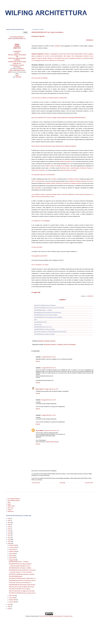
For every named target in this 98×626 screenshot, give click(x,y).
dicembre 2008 (13, 545)
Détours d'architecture (65, 170)
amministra (15, 65)
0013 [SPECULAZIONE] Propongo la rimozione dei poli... (22, 593)
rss (12, 38)
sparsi (17, 75)
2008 (9, 543)
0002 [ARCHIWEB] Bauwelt (15, 576)
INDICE (17, 44)
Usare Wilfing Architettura (14, 500)
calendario (20, 68)
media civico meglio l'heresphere (17, 58)
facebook (16, 38)
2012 (9, 535)
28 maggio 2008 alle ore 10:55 (51, 389)
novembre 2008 (13, 547)
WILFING (18, 77)
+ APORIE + (17, 46)
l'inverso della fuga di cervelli (17, 70)
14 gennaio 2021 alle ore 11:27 (51, 430)
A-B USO (17, 53)
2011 (9, 537)
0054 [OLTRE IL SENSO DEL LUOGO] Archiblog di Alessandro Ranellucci (50, 331)
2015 (9, 529)
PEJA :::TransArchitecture (38, 181)
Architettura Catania (50, 183)
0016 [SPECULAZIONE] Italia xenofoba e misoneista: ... (22, 574)
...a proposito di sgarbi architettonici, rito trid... (20, 566)
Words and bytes (38, 324)
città (17, 56)
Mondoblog (72, 344)
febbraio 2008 (12, 599)
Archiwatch (53, 179)
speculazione (17, 66)
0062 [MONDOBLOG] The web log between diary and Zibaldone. (48, 317)
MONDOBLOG (90, 296)
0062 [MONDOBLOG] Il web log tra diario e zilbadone (46, 314)
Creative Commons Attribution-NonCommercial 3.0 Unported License (55, 616)
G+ (25, 38)
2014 (9, 531)
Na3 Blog (58, 183)
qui (35, 479)
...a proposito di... (17, 51)
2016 (9, 526)
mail (9, 38)
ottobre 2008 (12, 549)
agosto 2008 (12, 553)
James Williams (40, 430)
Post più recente (36, 482)
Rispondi (38, 361)
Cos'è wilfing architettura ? (17, 37)
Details (74, 170)
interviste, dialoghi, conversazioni (17, 54)
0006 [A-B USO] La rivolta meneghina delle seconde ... (22, 586)
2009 (9, 541)
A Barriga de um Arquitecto (63, 165)
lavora (22, 65)
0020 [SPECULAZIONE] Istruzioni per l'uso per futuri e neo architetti (49, 307)
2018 (9, 524)
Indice (9, 502)
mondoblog (17, 60)
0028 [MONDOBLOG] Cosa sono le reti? (43, 326)
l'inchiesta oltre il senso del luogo (17, 61)
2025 (9, 520)
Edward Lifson (66, 168)
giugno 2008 (12, 557)
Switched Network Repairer (52, 441)
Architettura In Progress (74, 181)
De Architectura (65, 183)
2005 (9, 608)
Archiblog (59, 344)
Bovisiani (83, 181)
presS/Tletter (37, 187)
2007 (9, 604)
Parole (35, 319)
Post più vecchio (89, 482)
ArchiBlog (56, 46)
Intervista (65, 344)
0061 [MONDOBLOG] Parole (40, 322)
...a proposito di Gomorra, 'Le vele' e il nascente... (20, 572)
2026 (9, 518)
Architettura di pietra (73, 179)
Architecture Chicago (85, 168)
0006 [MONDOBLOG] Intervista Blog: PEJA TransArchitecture (47, 312)
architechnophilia (75, 168)
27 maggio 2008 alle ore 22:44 (48, 367)
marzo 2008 (12, 597)
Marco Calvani (39, 389)
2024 (9, 522)
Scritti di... (10, 509)
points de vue (17, 63)
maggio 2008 (12, 560)
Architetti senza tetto (76, 183)
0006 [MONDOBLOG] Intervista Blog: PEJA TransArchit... (22, 570)
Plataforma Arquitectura (66, 161)
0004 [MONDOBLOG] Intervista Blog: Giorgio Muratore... (22, 584)
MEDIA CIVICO (11, 506)
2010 (9, 539)
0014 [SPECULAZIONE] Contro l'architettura (19, 588)
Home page (62, 482)
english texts (17, 48)
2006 (9, 606)
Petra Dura (89, 181)
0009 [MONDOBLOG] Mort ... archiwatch (43, 310)
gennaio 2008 (12, 602)
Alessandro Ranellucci (50, 344)
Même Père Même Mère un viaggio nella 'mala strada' (22, 591)
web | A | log (10, 507)
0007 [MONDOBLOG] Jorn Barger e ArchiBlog (44, 334)
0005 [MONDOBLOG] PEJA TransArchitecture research (22, 580)
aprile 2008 (12, 595)
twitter (21, 38)
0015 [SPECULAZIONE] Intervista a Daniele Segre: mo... (22, 578)
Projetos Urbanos (49, 165)
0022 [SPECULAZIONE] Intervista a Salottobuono (45, 305)
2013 (9, 533)
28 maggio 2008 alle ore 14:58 (48, 400)
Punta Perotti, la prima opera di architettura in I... (20, 582)
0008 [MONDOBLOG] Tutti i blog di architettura (44, 329)
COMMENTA (62, 299)
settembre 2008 (13, 551)
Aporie (9, 504)
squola (10, 72)
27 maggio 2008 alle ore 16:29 (48, 357)
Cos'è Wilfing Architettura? (14, 498)
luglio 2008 (12, 555)
